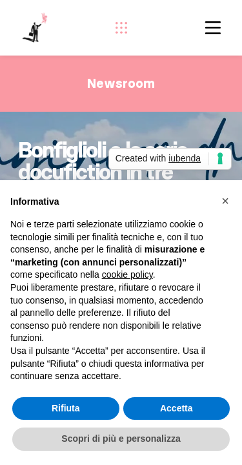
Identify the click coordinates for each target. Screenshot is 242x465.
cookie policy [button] (127, 274)
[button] (225, 201)
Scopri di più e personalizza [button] (120, 438)
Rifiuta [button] (66, 408)
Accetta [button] (176, 408)
